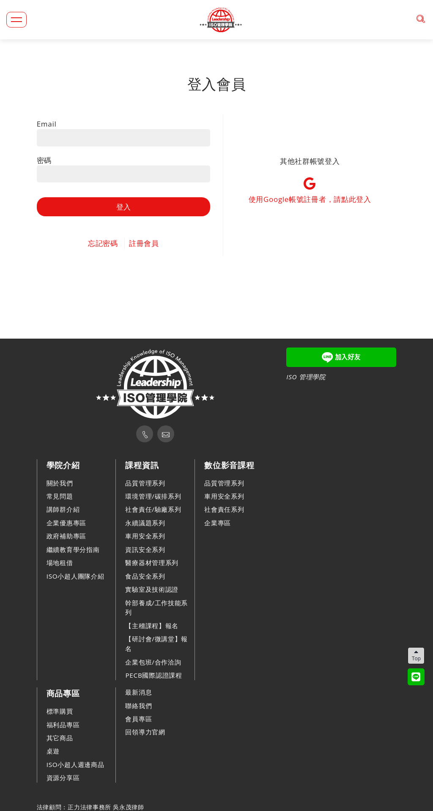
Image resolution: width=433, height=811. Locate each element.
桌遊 (53, 751)
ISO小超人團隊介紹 (75, 576)
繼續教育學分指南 (73, 549)
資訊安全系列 (145, 549)
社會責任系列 (224, 509)
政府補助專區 (66, 536)
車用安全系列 (145, 536)
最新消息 (138, 692)
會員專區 (138, 718)
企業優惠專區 (66, 523)
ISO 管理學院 (305, 376)
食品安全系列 (145, 576)
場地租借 (60, 562)
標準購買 (60, 711)
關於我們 (60, 483)
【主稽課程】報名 (151, 625)
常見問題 (60, 496)
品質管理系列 (145, 483)
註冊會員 (144, 243)
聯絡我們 (138, 705)
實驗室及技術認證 (151, 589)
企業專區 (217, 523)
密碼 (44, 160)
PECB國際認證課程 (153, 675)
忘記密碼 (103, 243)
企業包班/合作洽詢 (153, 662)
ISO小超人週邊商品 (75, 764)
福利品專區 (63, 724)
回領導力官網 (145, 732)
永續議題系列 (145, 523)
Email (47, 124)
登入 (123, 207)
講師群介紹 (63, 509)
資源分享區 (63, 777)
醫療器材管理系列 (151, 562)
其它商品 (60, 738)
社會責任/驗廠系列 (153, 509)
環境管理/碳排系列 (153, 496)
